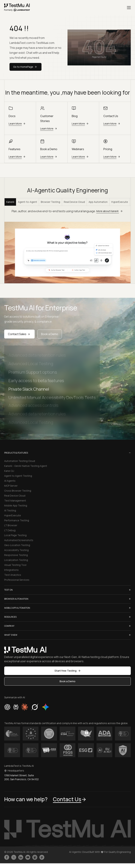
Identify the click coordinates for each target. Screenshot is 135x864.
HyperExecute (119, 202)
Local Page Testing (15, 535)
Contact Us (69, 799)
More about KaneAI (110, 211)
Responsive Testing (16, 555)
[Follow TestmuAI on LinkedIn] (20, 857)
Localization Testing (16, 560)
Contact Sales (19, 334)
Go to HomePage (25, 66)
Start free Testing (67, 670)
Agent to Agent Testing (18, 475)
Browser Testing (50, 202)
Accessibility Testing (16, 550)
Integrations (11, 570)
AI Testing (10, 510)
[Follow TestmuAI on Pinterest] (41, 857)
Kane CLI (9, 470)
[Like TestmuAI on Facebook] (6, 857)
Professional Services (16, 579)
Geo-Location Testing (17, 545)
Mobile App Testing (15, 505)
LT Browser (10, 525)
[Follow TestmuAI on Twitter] (13, 857)
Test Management (15, 500)
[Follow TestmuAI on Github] (34, 857)
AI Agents (9, 480)
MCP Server (11, 485)
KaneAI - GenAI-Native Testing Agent (25, 466)
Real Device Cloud (74, 202)
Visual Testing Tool (15, 565)
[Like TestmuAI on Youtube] (27, 857)
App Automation (98, 202)
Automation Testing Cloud (19, 461)
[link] (17, 8)
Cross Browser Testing (17, 490)
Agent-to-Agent (27, 202)
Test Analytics (12, 574)
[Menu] (129, 8)
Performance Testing (16, 520)
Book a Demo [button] (67, 681)
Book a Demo (49, 334)
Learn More (17, 123)
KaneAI (10, 202)
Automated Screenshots (18, 540)
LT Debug (9, 530)
